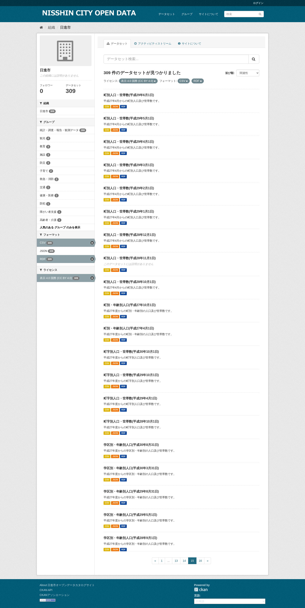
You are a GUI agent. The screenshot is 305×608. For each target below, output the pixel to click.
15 (192, 560)
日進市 (65, 27)
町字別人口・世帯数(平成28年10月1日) (131, 421)
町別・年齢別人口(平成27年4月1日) (129, 328)
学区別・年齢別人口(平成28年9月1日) (130, 538)
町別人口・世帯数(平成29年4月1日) (129, 141)
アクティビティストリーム (152, 43)
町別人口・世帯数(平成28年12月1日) (130, 234)
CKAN (201, 589)
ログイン (258, 3)
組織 (51, 27)
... (168, 560)
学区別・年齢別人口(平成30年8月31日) (131, 444)
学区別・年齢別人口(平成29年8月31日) (131, 491)
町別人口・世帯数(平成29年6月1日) (129, 95)
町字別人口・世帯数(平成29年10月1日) (131, 375)
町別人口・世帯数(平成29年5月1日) (129, 118)
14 (184, 560)
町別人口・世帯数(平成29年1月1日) (129, 211)
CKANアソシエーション (55, 595)
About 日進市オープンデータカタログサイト (67, 585)
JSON (115, 106)
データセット (166, 14)
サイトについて (208, 14)
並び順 (229, 73)
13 (176, 560)
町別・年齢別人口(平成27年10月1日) (130, 305)
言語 (197, 595)
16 (200, 560)
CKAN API (46, 590)
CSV (107, 106)
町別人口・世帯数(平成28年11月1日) (130, 258)
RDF (123, 106)
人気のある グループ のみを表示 (60, 227)
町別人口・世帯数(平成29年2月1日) (129, 188)
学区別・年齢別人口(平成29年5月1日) (130, 514)
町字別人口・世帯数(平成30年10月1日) (131, 351)
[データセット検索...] (176, 59)
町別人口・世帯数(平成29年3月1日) (129, 165)
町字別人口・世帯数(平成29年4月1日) (130, 398)
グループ (187, 14)
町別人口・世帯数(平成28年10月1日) (130, 282)
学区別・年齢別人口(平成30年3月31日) (131, 468)
